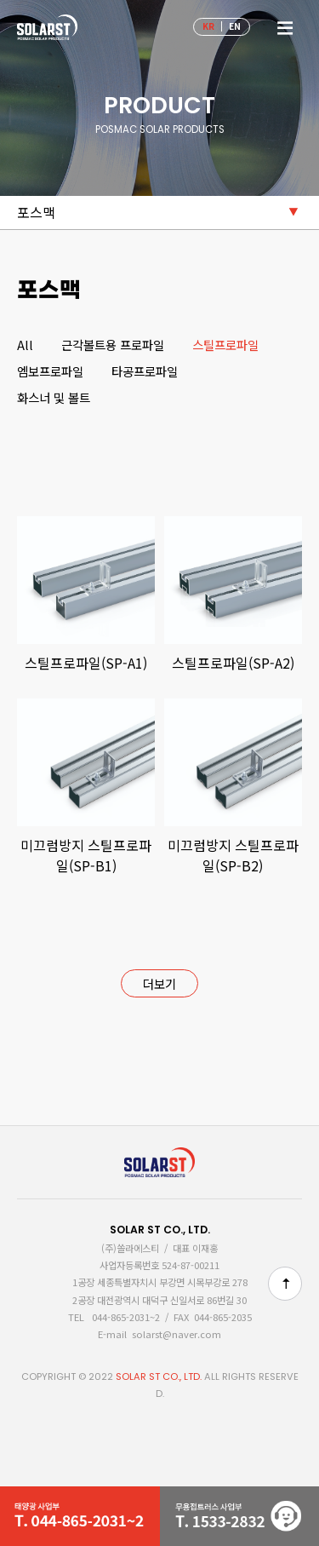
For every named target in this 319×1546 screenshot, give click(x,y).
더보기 (159, 983)
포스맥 (36, 212)
